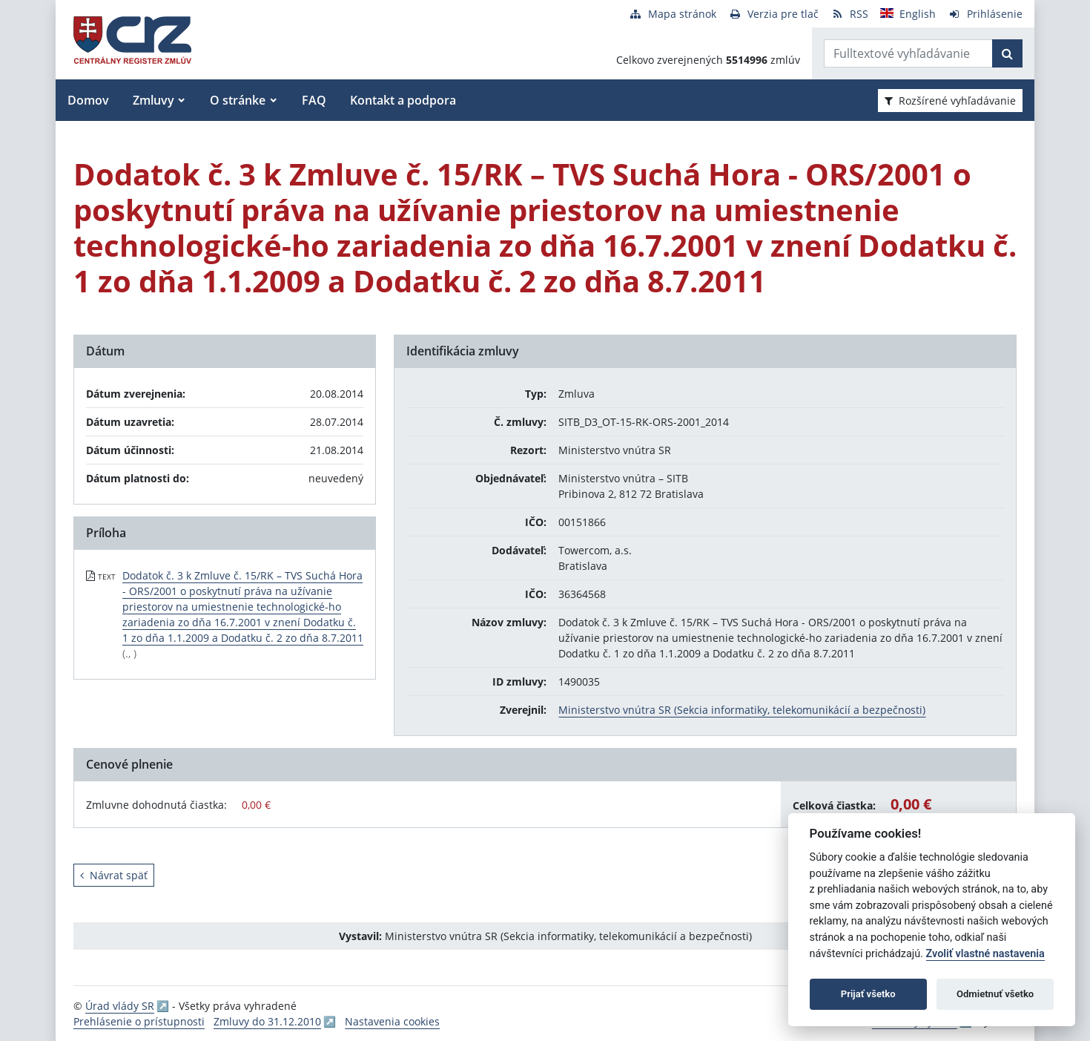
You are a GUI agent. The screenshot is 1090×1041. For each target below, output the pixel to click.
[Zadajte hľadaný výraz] (908, 53)
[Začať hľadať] (1007, 53)
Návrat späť (114, 875)
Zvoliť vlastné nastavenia (985, 954)
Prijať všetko (868, 993)
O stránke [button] (237, 100)
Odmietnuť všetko (995, 993)
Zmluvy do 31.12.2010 (267, 1021)
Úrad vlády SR (119, 1006)
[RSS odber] (849, 14)
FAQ (314, 100)
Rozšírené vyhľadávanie (950, 100)
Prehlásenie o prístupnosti (139, 1021)
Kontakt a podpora (403, 100)
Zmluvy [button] (153, 100)
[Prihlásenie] (985, 14)
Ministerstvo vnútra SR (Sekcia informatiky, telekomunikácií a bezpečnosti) (741, 710)
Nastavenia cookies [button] (392, 1021)
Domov (88, 100)
